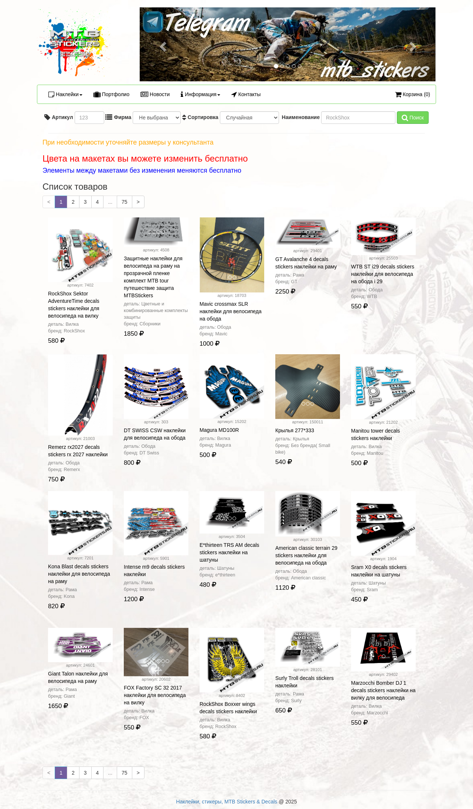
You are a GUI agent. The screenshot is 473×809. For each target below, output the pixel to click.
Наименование (300, 117)
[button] (162, 44)
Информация (200, 94)
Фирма (118, 117)
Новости (155, 94)
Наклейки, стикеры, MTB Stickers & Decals (227, 802)
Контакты (246, 94)
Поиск (413, 118)
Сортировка (200, 117)
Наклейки (65, 94)
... (110, 202)
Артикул (58, 117)
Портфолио (111, 94)
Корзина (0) (412, 94)
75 (124, 202)
